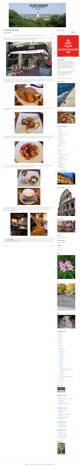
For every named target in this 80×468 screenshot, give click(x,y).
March (61, 365)
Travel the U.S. (61, 156)
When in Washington (62, 167)
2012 (59, 382)
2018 (59, 340)
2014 (59, 346)
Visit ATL (60, 160)
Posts (59, 247)
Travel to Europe (61, 157)
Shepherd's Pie (8, 137)
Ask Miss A (60, 432)
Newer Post (6, 246)
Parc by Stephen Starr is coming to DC (66, 369)
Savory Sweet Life (61, 423)
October (61, 353)
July (60, 358)
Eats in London (61, 141)
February (61, 378)
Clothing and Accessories (63, 134)
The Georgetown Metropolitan (64, 403)
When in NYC (60, 166)
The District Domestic (62, 433)
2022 (59, 333)
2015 (59, 345)
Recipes (59, 153)
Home (29, 246)
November (62, 351)
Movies (59, 151)
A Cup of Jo (60, 397)
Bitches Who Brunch (62, 426)
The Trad (60, 404)
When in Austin (61, 164)
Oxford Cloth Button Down (63, 417)
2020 (59, 336)
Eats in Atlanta (61, 135)
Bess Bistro (20, 38)
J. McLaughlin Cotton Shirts (64, 368)
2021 (59, 335)
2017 (59, 341)
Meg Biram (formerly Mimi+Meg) (64, 414)
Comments (60, 249)
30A (59, 128)
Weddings (60, 161)
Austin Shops (60, 129)
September (62, 354)
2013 (59, 348)
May (60, 361)
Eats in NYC (60, 144)
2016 (59, 343)
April (60, 363)
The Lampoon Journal (62, 436)
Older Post (52, 246)
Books (59, 131)
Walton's (12, 81)
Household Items (61, 150)
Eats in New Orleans (62, 143)
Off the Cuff (60, 415)
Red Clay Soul (61, 418)
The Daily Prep (61, 401)
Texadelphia (61, 374)
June (61, 360)
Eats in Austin (17, 241)
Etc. (59, 147)
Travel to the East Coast (62, 159)
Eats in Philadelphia (62, 145)
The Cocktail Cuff (62, 373)
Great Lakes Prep (61, 411)
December (62, 349)
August (61, 356)
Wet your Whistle (61, 163)
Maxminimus (60, 400)
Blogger (53, 464)
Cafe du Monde (36, 165)
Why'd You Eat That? (62, 437)
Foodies (59, 148)
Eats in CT (60, 138)
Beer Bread (61, 371)
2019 (59, 338)
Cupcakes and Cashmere (63, 409)
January (61, 380)
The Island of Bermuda (62, 154)
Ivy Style (59, 412)
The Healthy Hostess (62, 435)
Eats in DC (60, 140)
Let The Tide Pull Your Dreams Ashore (65, 398)
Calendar (60, 132)
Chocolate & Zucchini (62, 425)
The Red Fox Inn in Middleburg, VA (66, 376)
